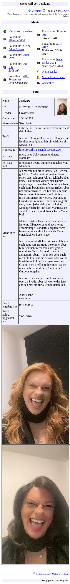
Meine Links (49, 71)
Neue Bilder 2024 (52, 61)
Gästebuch (48, 82)
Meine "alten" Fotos (20, 47)
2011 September (19, 77)
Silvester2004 (17, 40)
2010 (26, 54)
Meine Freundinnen (53, 77)
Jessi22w (63, 10)
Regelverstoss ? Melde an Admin (52, 573)
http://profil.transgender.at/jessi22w (40, 149)
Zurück (35, 10)
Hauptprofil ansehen (21, 31)
